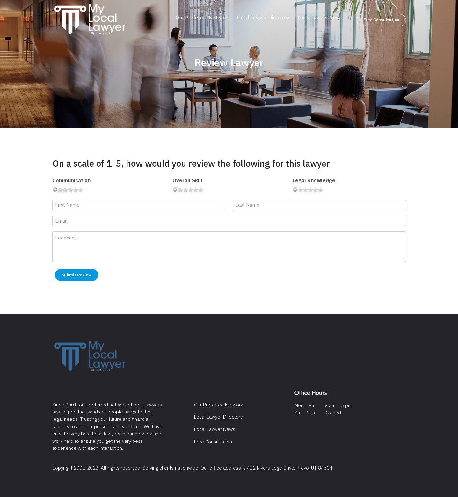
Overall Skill (187, 180)
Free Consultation (381, 20)
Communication (71, 180)
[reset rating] (54, 189)
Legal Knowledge (314, 180)
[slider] (70, 190)
